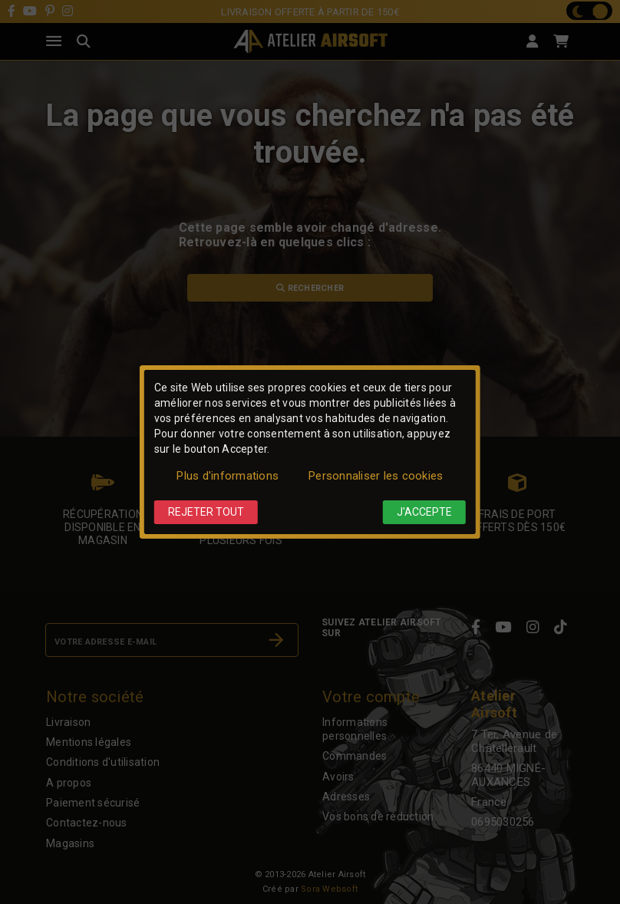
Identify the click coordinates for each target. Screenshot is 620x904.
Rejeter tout (206, 512)
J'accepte (424, 512)
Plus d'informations (227, 476)
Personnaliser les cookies (375, 476)
